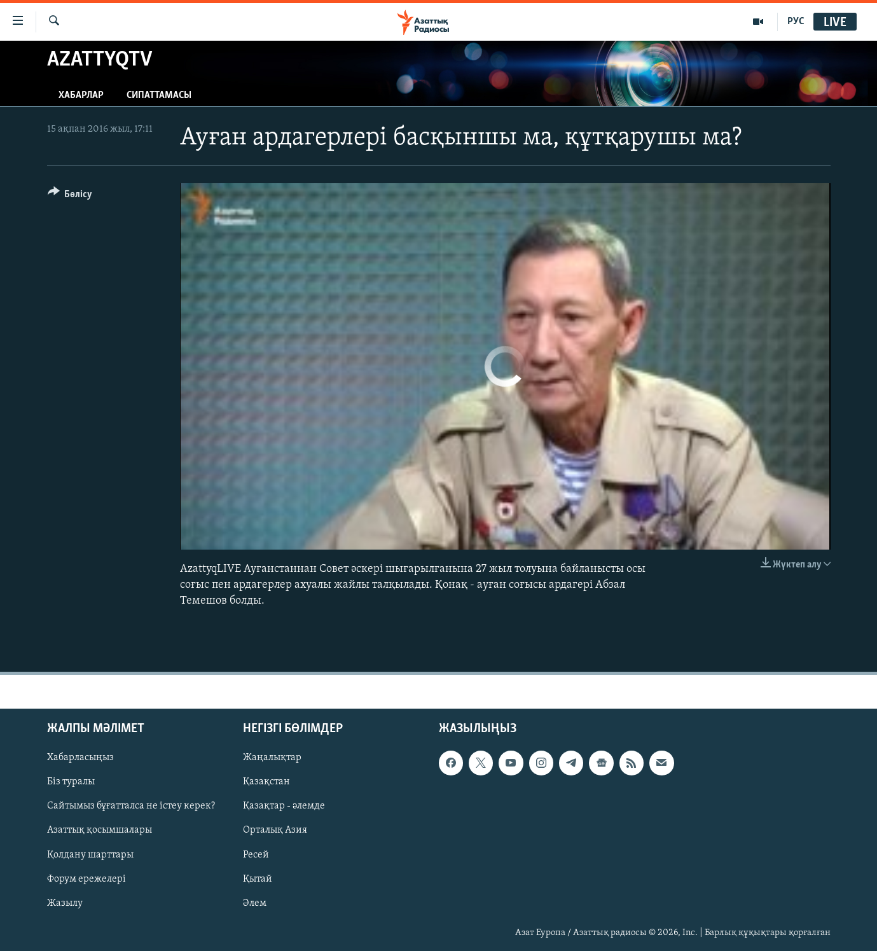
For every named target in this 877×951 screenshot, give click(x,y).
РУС (795, 22)
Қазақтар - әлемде (284, 807)
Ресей (256, 855)
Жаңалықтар (272, 758)
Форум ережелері (86, 879)
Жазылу (65, 903)
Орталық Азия (275, 831)
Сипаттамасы (159, 95)
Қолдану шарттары (90, 855)
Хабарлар (81, 95)
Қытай (257, 879)
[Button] (70, 196)
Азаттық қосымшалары (99, 831)
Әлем (254, 903)
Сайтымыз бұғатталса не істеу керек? (131, 807)
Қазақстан (266, 782)
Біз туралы (71, 782)
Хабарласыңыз (80, 758)
